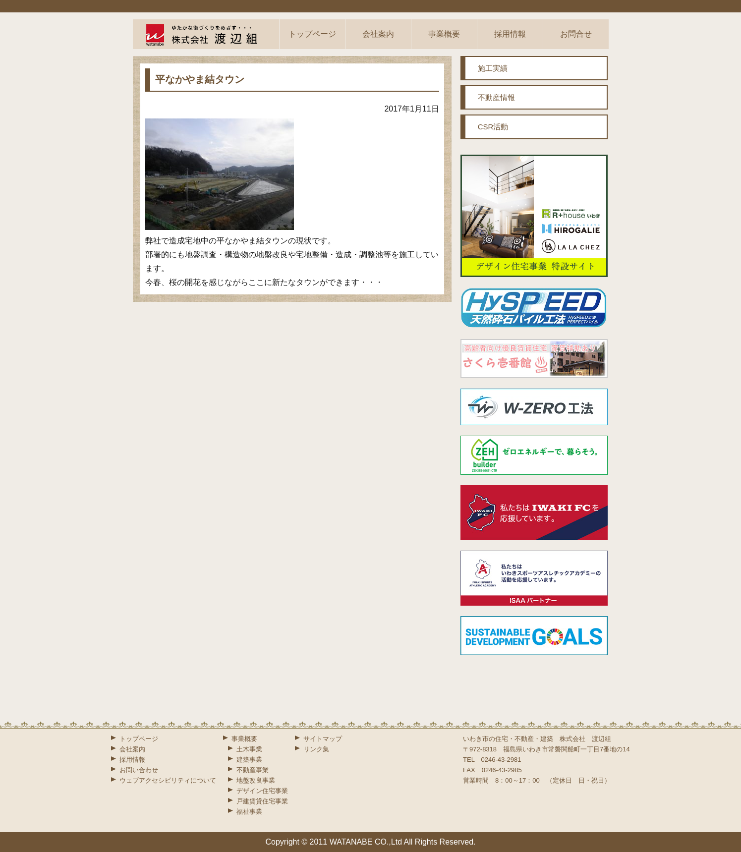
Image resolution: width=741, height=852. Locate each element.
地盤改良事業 (255, 780)
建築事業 (249, 759)
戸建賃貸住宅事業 (262, 801)
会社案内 (378, 34)
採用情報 (510, 34)
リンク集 (316, 749)
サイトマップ (322, 738)
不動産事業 (252, 770)
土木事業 (249, 749)
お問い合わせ (138, 770)
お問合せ (576, 34)
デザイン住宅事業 (262, 791)
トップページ (312, 34)
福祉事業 (249, 811)
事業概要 (444, 34)
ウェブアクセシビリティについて (167, 780)
